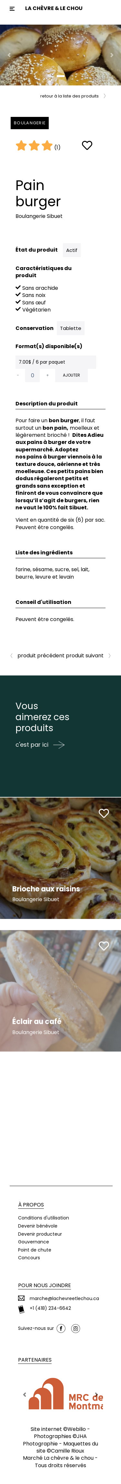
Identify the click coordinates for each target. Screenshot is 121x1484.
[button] (9, 55)
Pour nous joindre (44, 1285)
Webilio (76, 1429)
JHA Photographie (55, 1440)
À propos (31, 1204)
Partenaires (35, 1360)
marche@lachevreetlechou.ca (64, 1299)
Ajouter (71, 375)
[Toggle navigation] (12, 9)
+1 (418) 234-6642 (50, 1308)
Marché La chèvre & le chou (58, 1458)
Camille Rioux (67, 1451)
